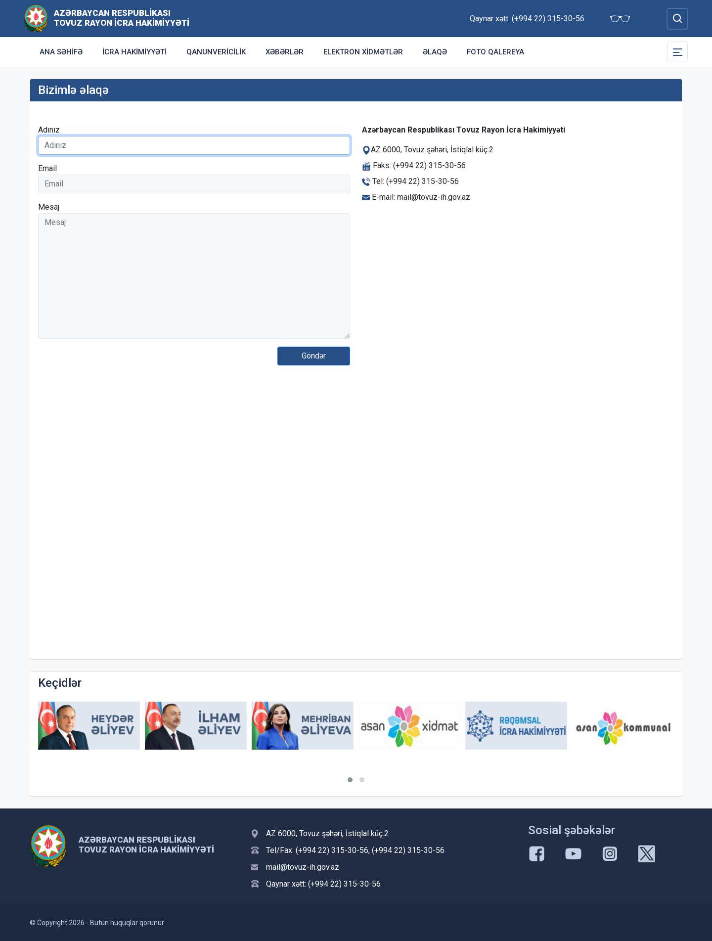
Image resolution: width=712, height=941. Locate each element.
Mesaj (48, 207)
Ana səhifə (61, 51)
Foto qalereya (495, 51)
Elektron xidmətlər (363, 51)
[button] (350, 780)
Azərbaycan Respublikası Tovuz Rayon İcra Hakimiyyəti (121, 18)
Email (47, 168)
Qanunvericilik (216, 51)
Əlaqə (435, 51)
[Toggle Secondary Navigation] (677, 52)
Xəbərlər (285, 51)
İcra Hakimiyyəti (134, 51)
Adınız (49, 129)
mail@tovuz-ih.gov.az (302, 867)
